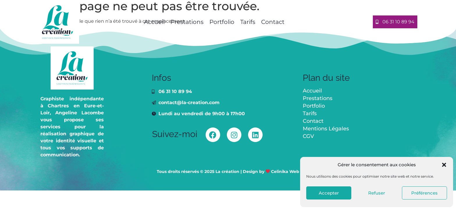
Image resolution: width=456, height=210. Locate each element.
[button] (444, 165)
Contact (272, 21)
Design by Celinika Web (271, 171)
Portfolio (221, 21)
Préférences (424, 193)
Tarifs (247, 21)
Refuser (376, 193)
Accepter (329, 193)
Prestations (187, 21)
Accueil (153, 21)
